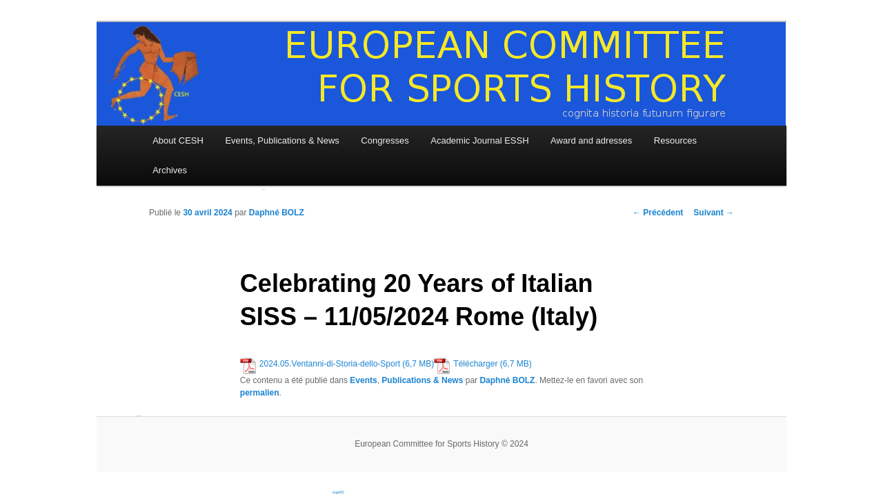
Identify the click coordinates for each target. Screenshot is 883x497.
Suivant (713, 212)
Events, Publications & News (282, 140)
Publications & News (422, 380)
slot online (264, 189)
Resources (675, 140)
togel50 (338, 492)
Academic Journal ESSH (479, 140)
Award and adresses (591, 140)
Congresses (384, 140)
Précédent (658, 212)
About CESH (178, 140)
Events (363, 380)
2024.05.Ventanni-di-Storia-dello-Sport (329, 364)
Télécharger (475, 364)
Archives (169, 170)
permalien (259, 393)
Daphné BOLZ (276, 212)
